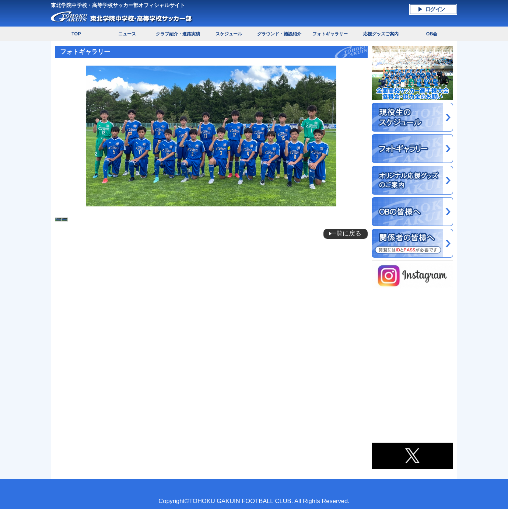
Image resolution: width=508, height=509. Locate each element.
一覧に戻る (345, 233)
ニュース (127, 33)
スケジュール (229, 33)
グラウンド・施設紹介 (279, 33)
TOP (76, 33)
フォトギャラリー (330, 33)
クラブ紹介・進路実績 (178, 33)
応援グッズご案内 (381, 33)
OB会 (432, 33)
